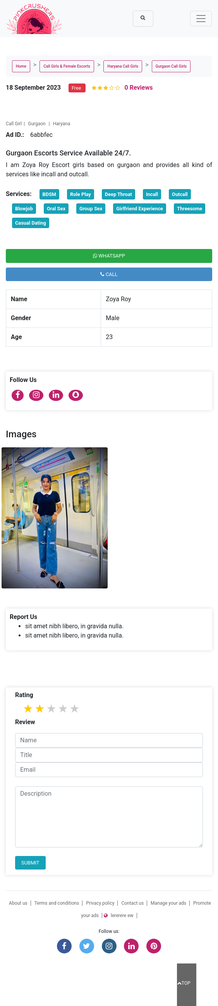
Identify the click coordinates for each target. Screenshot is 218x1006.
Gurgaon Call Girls (171, 66)
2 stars (40, 708)
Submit (30, 863)
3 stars (52, 708)
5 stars (75, 708)
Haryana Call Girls (122, 66)
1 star (28, 708)
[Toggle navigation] (201, 18)
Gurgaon (37, 123)
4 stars (63, 708)
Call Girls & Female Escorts (66, 66)
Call (108, 274)
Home (21, 66)
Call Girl (14, 123)
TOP (184, 983)
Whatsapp (109, 256)
